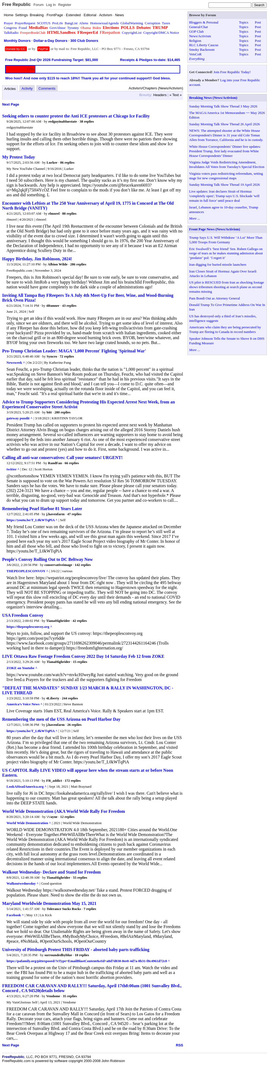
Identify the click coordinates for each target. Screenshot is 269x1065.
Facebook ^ (15, 915)
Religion (195, 41)
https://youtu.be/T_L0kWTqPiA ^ (32, 520)
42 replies (80, 621)
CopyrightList (132, 33)
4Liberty (52, 698)
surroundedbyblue (58, 955)
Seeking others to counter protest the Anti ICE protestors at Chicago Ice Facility (76, 116)
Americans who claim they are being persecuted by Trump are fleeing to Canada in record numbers (225, 329)
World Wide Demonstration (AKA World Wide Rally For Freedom (63, 811)
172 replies (72, 780)
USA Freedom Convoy (22, 615)
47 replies (74, 514)
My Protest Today (18, 157)
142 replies (83, 565)
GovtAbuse (57, 28)
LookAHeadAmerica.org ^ (26, 786)
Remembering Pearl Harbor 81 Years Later (42, 508)
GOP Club (196, 31)
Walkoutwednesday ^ (22, 883)
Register (64, 5)
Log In (51, 5)
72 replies (67, 356)
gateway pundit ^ (19, 418)
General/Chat (198, 27)
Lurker (51, 162)
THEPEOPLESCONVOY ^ (27, 571)
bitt (49, 412)
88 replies (69, 213)
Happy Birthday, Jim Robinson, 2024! (37, 259)
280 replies (62, 412)
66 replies (72, 463)
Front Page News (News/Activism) (214, 229)
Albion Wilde (58, 264)
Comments (46, 88)
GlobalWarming (131, 23)
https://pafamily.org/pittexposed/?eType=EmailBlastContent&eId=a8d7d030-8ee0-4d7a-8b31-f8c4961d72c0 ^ (88, 961)
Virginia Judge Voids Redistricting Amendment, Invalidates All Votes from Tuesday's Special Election (226, 164)
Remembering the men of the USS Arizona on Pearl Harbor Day (61, 719)
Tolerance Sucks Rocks (63, 909)
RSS (179, 1045)
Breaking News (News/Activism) (213, 98)
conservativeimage (58, 565)
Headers (160, 95)
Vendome (53, 996)
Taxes (166, 23)
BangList (71, 23)
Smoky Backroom (201, 50)
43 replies (69, 306)
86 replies (67, 162)
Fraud (23, 28)
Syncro (51, 356)
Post (258, 22)
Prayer (8, 23)
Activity (27, 88)
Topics (243, 22)
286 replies (78, 264)
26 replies (74, 725)
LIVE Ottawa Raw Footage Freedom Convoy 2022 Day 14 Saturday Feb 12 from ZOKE (83, 656)
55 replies (80, 877)
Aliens (83, 23)
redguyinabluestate (62, 121)
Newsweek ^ (15, 362)
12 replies (67, 817)
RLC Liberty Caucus (203, 45)
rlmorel (54, 213)
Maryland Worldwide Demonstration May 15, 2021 (49, 903)
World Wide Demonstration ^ (28, 823)
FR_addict (54, 780)
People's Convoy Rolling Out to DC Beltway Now (47, 559)
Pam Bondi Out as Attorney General (214, 298)
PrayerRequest (25, 23)
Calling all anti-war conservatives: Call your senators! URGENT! (62, 457)
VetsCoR (195, 54)
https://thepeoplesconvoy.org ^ (29, 627)
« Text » (176, 95)
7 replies (90, 909)
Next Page (10, 104)
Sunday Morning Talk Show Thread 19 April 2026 (224, 185)
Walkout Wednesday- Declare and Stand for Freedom (51, 872)
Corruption (152, 23)
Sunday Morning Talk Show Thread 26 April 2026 (224, 124)
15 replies (80, 662)
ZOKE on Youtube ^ (21, 668)
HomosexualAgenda (104, 23)
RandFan (55, 463)
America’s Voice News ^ (24, 704)
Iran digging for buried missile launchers (217, 264)
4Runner (52, 306)
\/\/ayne (51, 817)
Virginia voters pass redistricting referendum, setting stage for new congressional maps (226, 175)
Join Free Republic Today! (232, 72)
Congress (10, 28)
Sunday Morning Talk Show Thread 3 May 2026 (223, 106)
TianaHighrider (58, 621)
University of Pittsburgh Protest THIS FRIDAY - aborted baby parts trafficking (75, 949)
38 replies (87, 121)
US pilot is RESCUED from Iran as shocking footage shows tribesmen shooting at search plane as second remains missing (226, 287)
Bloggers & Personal (203, 22)
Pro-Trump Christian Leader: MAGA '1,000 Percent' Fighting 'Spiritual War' (74, 351)
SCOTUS (44, 23)
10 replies (82, 955)
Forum (38, 5)
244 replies (70, 698)
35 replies (70, 996)
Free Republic (16, 4)
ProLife (57, 23)
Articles (10, 89)
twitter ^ (12, 469)
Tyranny (73, 28)
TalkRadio (11, 33)
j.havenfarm (55, 514)
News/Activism (200, 36)
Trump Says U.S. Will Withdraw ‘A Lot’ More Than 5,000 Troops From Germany (225, 239)
